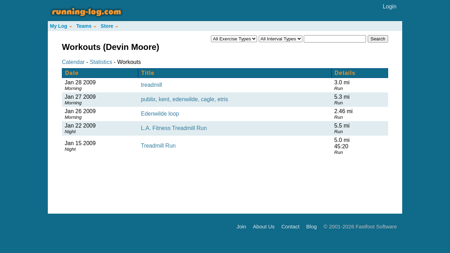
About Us (264, 226)
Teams (86, 26)
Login (390, 6)
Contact (290, 226)
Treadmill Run (158, 146)
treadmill (151, 85)
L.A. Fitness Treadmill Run (174, 128)
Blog (311, 226)
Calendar (73, 62)
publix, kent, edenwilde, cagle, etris (184, 99)
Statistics (101, 62)
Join (241, 226)
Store (109, 26)
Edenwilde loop (160, 114)
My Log (61, 26)
